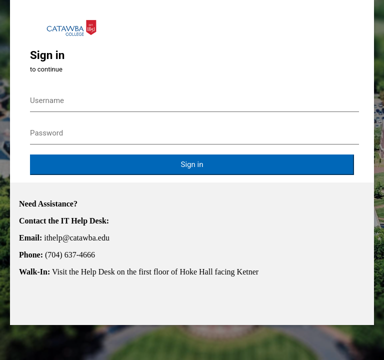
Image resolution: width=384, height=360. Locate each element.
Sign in (192, 164)
